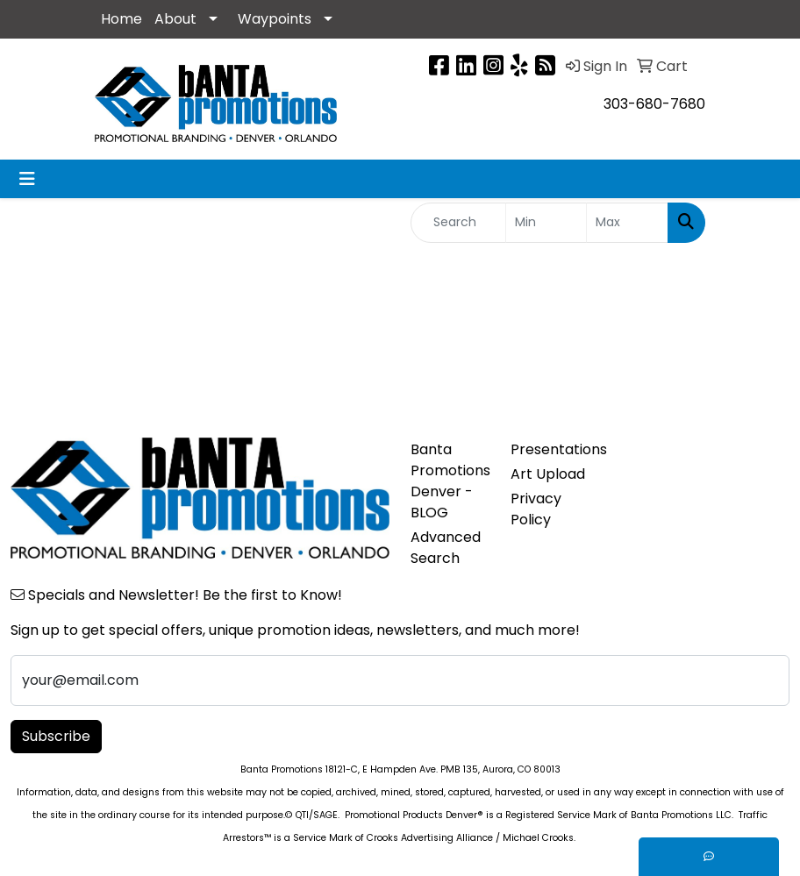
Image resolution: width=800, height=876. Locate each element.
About (175, 19)
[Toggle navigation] (27, 179)
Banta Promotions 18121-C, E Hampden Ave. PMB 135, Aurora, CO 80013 (400, 769)
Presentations (550, 449)
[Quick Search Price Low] (546, 223)
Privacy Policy (536, 509)
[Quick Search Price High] (627, 223)
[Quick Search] (458, 223)
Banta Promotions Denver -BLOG (450, 481)
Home (121, 19)
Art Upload (548, 474)
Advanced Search (446, 547)
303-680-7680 (654, 104)
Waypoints (274, 19)
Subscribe (56, 736)
